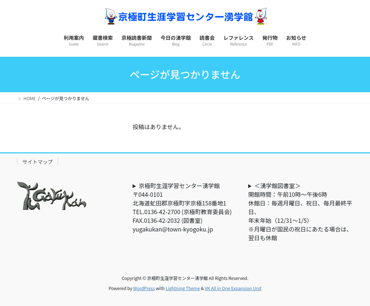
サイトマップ (37, 161)
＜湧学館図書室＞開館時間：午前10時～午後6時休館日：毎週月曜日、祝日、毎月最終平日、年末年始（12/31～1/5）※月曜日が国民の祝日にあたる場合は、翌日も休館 (300, 211)
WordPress (144, 288)
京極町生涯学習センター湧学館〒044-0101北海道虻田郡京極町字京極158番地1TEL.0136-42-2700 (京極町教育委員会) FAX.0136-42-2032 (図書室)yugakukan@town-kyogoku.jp (185, 207)
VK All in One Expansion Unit (233, 288)
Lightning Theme (182, 288)
